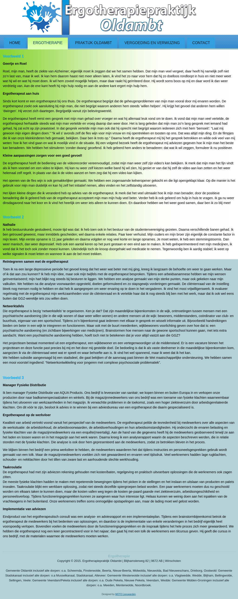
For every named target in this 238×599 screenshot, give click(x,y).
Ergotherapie (48, 43)
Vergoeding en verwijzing (152, 43)
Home (14, 43)
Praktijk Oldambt (93, 43)
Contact (201, 43)
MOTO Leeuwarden (125, 594)
